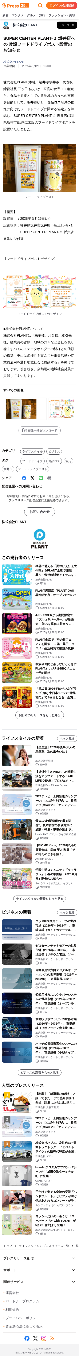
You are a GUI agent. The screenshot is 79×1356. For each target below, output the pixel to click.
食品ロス (54, 461)
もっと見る (67, 738)
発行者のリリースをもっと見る (39, 715)
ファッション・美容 (61, 15)
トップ (7, 1245)
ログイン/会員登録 (62, 5)
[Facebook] (24, 478)
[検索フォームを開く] (40, 5)
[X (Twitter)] (32, 478)
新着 (5, 15)
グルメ (31, 15)
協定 (68, 461)
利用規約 (11, 1309)
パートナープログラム (21, 1301)
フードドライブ (32, 461)
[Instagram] (43, 1338)
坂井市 (8, 469)
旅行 (42, 15)
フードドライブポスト (32, 469)
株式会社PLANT (14, 61)
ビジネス (54, 451)
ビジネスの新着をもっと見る (39, 1072)
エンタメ (18, 15)
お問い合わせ (39, 511)
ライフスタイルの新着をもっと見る (39, 898)
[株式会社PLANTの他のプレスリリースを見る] (67, 25)
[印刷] (49, 478)
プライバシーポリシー (21, 1318)
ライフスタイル (32, 451)
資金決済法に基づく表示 (23, 1326)
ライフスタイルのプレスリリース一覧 (44, 1245)
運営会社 (11, 1293)
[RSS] (52, 1338)
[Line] (41, 478)
